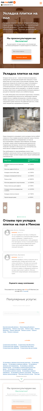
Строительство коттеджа (28, 348)
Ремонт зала (29, 328)
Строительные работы (14, 341)
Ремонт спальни (13, 332)
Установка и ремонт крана (12, 370)
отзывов (25, 291)
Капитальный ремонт (27, 327)
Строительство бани (10, 344)
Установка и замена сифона (18, 364)
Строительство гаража (10, 346)
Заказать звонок (21, 57)
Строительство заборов (11, 348)
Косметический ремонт (11, 327)
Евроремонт (7, 328)
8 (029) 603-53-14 (8, 4)
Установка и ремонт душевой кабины (20, 369)
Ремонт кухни (25, 330)
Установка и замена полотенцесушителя (16, 362)
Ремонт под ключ (18, 328)
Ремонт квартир (11, 323)
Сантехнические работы (15, 358)
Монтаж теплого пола (25, 374)
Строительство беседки (26, 344)
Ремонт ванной (15, 330)
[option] (24, 208)
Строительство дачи (27, 346)
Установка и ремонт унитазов (21, 372)
